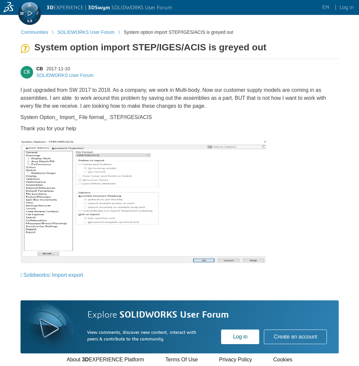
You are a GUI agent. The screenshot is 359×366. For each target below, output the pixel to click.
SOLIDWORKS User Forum (65, 75)
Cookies (282, 359)
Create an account (295, 336)
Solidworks (36, 275)
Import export (67, 275)
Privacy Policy (235, 359)
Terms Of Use (181, 359)
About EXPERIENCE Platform (105, 359)
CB (39, 68)
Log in (240, 336)
